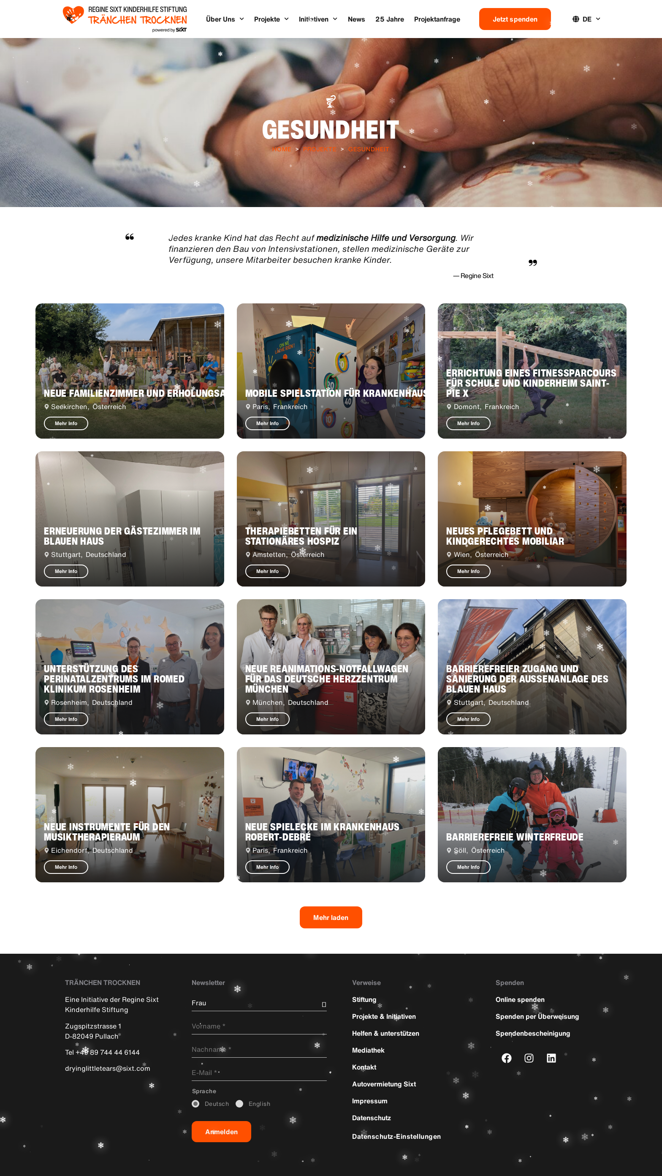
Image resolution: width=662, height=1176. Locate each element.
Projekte (271, 18)
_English (260, 1104)
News (356, 19)
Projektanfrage (437, 19)
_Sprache (204, 1091)
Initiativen (318, 18)
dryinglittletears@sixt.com (107, 1068)
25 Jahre (389, 19)
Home (281, 149)
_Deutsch (217, 1104)
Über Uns (225, 18)
